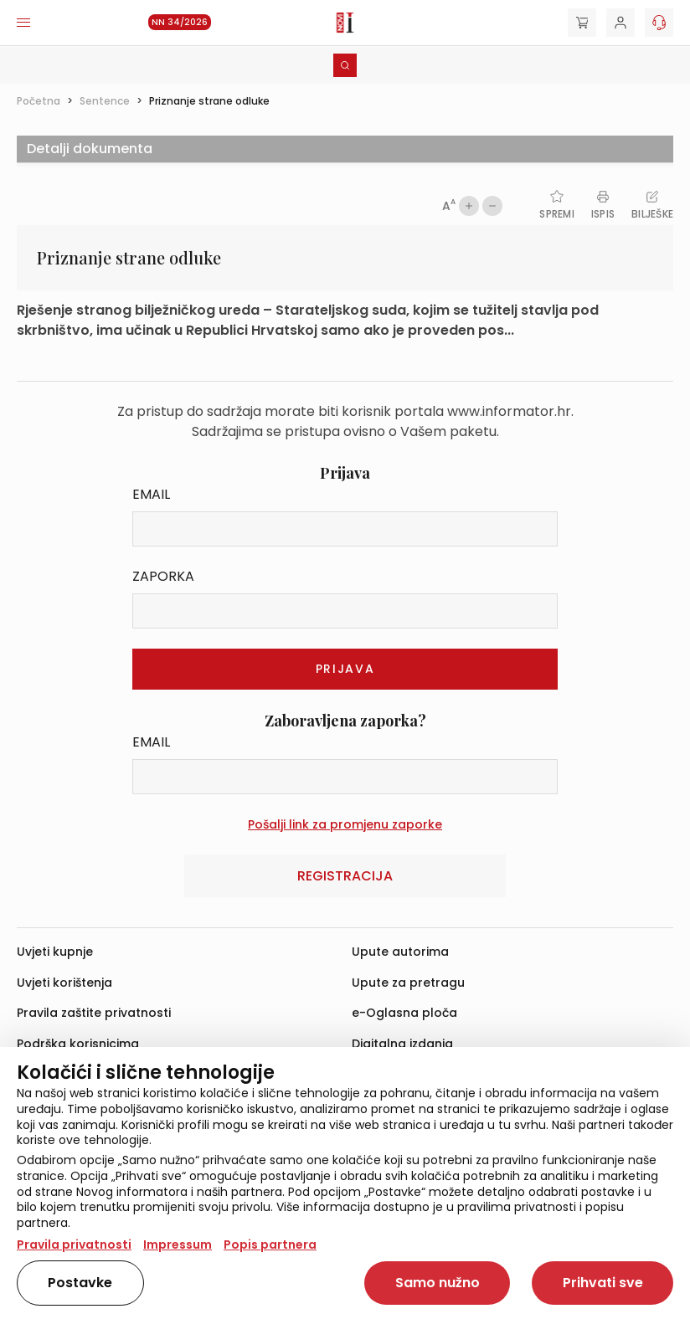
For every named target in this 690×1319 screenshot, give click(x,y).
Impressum (177, 1244)
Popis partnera (270, 1244)
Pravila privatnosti (74, 1244)
